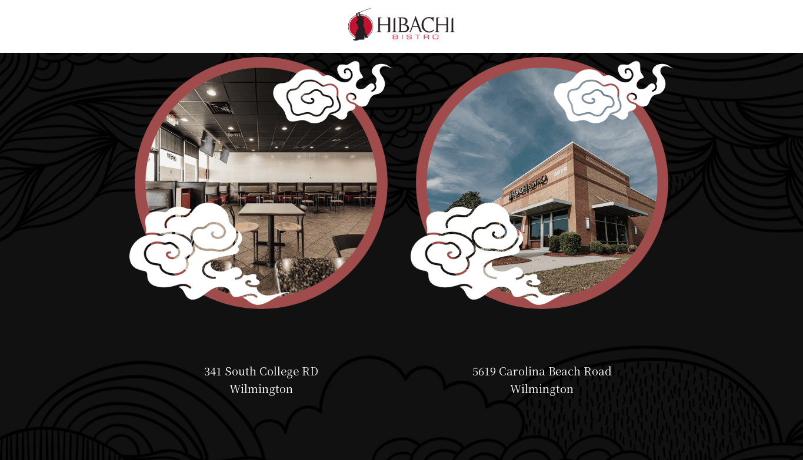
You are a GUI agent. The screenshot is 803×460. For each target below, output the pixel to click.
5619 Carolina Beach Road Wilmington (542, 379)
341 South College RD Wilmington (261, 379)
